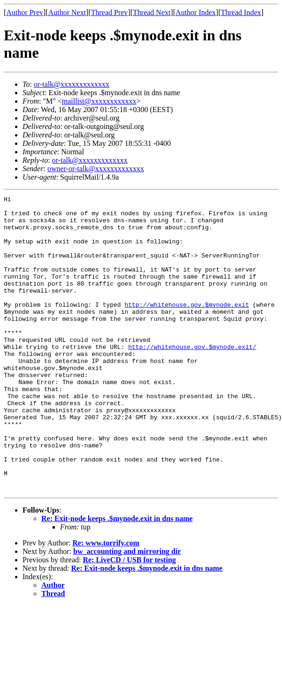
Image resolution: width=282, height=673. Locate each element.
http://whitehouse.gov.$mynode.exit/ (192, 377)
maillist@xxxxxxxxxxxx (99, 101)
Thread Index (241, 12)
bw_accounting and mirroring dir (127, 610)
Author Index (195, 12)
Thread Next (151, 12)
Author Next (67, 12)
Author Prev (24, 12)
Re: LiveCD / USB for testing (129, 619)
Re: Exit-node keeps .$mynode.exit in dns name (117, 578)
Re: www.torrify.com (105, 602)
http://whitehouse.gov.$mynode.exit (186, 327)
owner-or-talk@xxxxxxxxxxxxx (95, 169)
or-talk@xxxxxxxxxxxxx (71, 84)
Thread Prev (109, 12)
